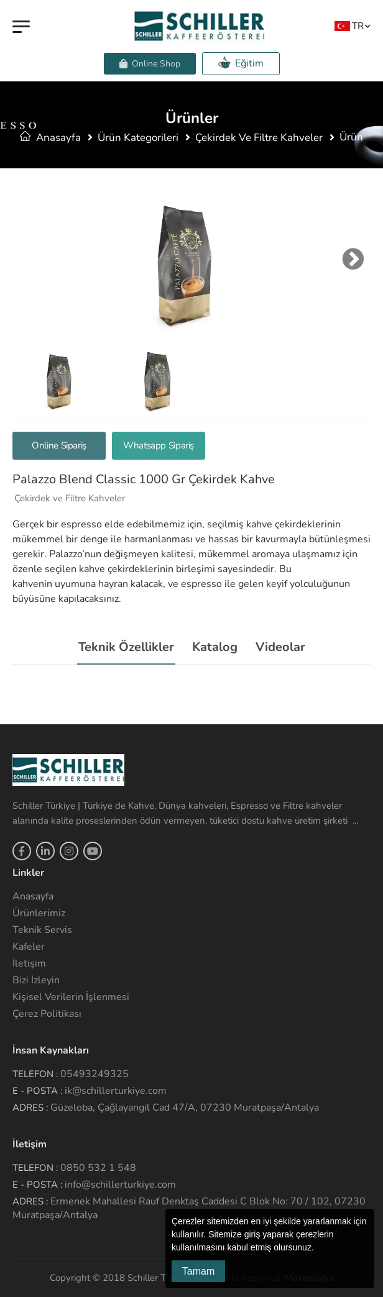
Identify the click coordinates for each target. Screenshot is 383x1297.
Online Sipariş (59, 445)
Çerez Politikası (46, 1014)
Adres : (30, 1107)
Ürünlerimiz (38, 913)
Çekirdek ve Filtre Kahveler (259, 137)
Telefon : (35, 1074)
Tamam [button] (198, 1271)
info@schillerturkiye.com (120, 1184)
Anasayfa (50, 137)
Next (350, 259)
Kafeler (28, 946)
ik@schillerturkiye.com (116, 1091)
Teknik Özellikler (126, 647)
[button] (318, 1248)
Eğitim (241, 63)
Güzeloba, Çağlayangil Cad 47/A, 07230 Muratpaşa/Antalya (184, 1107)
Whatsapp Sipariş (158, 445)
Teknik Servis (42, 930)
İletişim (29, 963)
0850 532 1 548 (98, 1168)
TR (349, 25)
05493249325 (94, 1074)
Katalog (215, 647)
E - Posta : (37, 1091)
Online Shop (149, 64)
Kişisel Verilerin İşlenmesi (70, 997)
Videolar (280, 647)
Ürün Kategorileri (138, 137)
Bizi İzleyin (36, 980)
